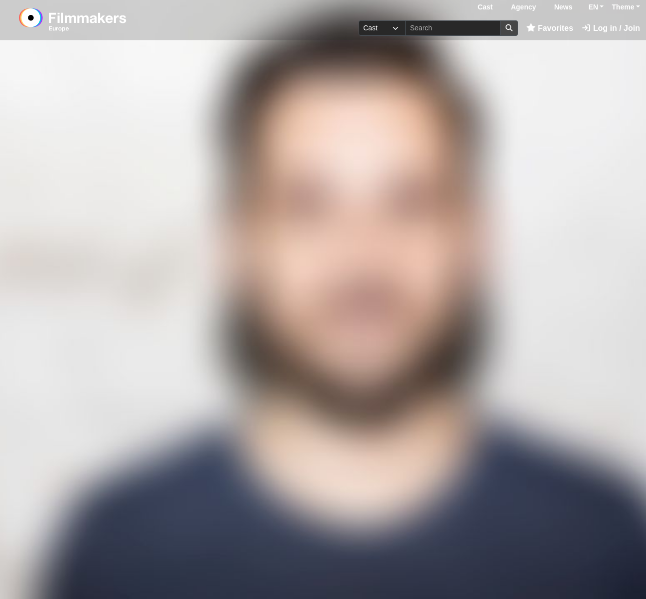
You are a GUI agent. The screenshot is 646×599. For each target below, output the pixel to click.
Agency (523, 7)
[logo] (97, 20)
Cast (485, 7)
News (563, 7)
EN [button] (593, 7)
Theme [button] (623, 7)
